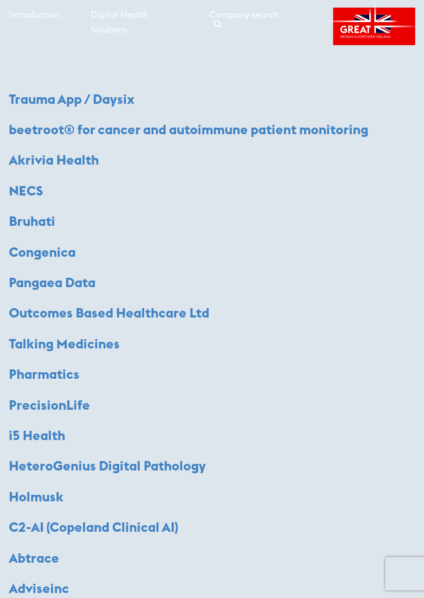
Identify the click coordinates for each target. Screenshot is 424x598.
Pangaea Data (52, 283)
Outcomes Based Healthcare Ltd (109, 313)
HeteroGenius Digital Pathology (107, 466)
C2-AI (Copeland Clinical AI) (93, 528)
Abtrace (34, 558)
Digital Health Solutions (119, 22)
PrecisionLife (49, 405)
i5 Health (37, 436)
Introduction (34, 14)
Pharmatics (44, 375)
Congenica (42, 253)
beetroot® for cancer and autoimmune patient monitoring (188, 130)
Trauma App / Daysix (71, 100)
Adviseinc (39, 589)
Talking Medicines (64, 344)
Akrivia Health (54, 160)
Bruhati (32, 222)
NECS (26, 191)
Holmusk (36, 497)
